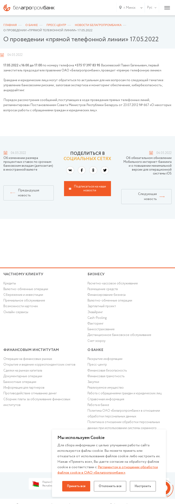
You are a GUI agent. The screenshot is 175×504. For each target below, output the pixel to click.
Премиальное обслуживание (24, 300)
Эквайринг (95, 312)
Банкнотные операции (19, 382)
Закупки (93, 382)
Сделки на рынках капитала (22, 370)
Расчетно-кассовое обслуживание (113, 283)
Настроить (143, 486)
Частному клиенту (23, 274)
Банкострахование (101, 329)
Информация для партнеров (23, 387)
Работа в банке (98, 405)
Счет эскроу (97, 341)
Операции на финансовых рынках (27, 359)
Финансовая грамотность (106, 376)
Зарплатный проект (102, 306)
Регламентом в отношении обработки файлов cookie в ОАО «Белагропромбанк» (107, 470)
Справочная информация (106, 399)
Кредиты (9, 283)
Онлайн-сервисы (15, 312)
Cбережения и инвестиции (23, 295)
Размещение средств (103, 289)
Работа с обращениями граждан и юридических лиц (125, 393)
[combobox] (129, 8)
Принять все (76, 486)
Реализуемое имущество (106, 387)
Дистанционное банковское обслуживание (119, 335)
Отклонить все (110, 486)
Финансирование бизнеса (107, 295)
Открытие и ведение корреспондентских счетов (39, 364)
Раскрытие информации (105, 359)
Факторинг (95, 323)
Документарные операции (22, 376)
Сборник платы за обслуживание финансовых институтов (36, 402)
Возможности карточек (20, 306)
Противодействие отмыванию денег (30, 393)
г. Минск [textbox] (130, 7)
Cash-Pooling (97, 318)
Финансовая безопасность (107, 370)
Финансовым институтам (31, 350)
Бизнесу (96, 274)
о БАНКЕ (95, 350)
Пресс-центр (97, 364)
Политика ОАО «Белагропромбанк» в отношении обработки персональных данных (124, 413)
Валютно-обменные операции (25, 289)
